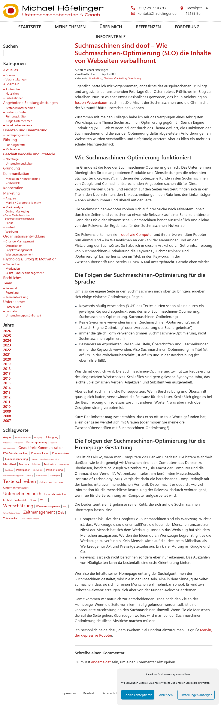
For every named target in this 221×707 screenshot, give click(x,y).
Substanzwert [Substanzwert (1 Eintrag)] (41, 475)
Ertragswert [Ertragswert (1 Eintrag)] (19, 442)
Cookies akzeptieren (138, 695)
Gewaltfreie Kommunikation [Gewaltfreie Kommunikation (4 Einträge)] (41, 447)
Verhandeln (13, 183)
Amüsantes (13, 89)
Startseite (29, 26)
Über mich (111, 26)
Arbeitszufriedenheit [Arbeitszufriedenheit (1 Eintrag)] (23, 437)
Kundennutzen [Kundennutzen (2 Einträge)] (60, 453)
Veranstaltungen (16, 79)
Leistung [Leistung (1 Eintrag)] (34, 459)
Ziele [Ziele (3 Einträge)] (61, 512)
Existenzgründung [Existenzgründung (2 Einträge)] (36, 442)
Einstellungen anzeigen (196, 695)
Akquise (11, 198)
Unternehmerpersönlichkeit (23, 315)
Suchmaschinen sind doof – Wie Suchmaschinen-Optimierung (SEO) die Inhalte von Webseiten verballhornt (143, 52)
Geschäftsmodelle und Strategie (29, 154)
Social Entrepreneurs (19, 125)
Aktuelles (10, 69)
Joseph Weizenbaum (91, 102)
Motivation (13, 149)
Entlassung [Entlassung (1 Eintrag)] (7, 442)
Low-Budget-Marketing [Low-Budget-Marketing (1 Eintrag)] (49, 459)
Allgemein (11, 84)
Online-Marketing (17, 211)
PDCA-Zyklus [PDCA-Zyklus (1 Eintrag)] (38, 470)
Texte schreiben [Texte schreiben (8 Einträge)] (19, 481)
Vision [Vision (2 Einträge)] (33, 500)
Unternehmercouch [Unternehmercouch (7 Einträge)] (22, 493)
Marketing (11, 193)
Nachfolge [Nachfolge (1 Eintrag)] (9, 470)
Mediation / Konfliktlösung (23, 178)
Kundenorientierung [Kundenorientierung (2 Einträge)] (16, 458)
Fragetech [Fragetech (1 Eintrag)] (53, 442)
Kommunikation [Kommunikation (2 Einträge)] (40, 453)
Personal (11, 288)
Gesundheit (13, 264)
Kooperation (13, 187)
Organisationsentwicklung (24, 236)
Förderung (187, 26)
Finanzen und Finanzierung (25, 130)
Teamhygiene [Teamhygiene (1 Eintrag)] (55, 475)
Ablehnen (166, 695)
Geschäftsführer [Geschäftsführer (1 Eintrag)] (9, 448)
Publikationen (14, 98)
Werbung (12, 231)
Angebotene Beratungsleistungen (30, 102)
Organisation (14, 245)
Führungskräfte (15, 116)
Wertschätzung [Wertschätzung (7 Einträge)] (18, 505)
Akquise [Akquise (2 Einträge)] (7, 437)
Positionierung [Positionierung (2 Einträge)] (54, 469)
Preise (9, 222)
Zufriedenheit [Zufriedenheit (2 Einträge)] (10, 518)
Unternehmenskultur (19, 163)
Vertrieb (11, 227)
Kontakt (88, 693)
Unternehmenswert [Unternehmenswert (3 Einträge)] (15, 487)
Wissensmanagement (19, 254)
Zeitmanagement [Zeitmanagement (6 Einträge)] (39, 512)
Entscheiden (13, 307)
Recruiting (12, 292)
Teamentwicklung (17, 297)
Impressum (68, 693)
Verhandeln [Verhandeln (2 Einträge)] (21, 500)
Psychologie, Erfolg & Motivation (30, 259)
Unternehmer (14, 301)
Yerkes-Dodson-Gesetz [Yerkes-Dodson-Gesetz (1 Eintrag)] (11, 513)
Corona (10, 75)
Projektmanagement (19, 250)
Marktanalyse (14, 207)
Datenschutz (110, 693)
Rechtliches (12, 277)
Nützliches (12, 93)
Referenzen (148, 26)
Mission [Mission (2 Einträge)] (36, 464)
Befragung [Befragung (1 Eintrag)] (38, 437)
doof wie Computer (137, 234)
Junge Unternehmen (19, 121)
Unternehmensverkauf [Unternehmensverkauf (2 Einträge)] (51, 482)
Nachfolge (12, 159)
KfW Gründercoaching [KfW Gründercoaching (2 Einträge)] (15, 453)
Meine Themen (70, 26)
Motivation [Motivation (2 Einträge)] (50, 464)
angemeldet (101, 661)
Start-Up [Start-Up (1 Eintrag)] (30, 475)
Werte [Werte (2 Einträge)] (43, 500)
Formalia (11, 311)
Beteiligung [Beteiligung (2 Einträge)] (51, 437)
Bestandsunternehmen (20, 108)
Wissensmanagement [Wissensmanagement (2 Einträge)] (48, 506)
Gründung (11, 168)
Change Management (20, 241)
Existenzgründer (16, 112)
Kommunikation (16, 173)
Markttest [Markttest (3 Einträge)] (9, 464)
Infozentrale (110, 36)
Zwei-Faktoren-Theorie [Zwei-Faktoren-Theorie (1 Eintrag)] (30, 518)
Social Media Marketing (17, 215)
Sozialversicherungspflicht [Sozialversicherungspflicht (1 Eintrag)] (13, 475)
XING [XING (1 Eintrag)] (65, 506)
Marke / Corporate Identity (23, 202)
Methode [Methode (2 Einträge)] (24, 464)
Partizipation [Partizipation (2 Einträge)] (23, 469)
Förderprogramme (18, 135)
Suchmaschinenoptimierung (19, 218)
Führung (10, 139)
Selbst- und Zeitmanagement (25, 273)
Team (7, 283)
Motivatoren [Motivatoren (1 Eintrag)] (64, 464)
